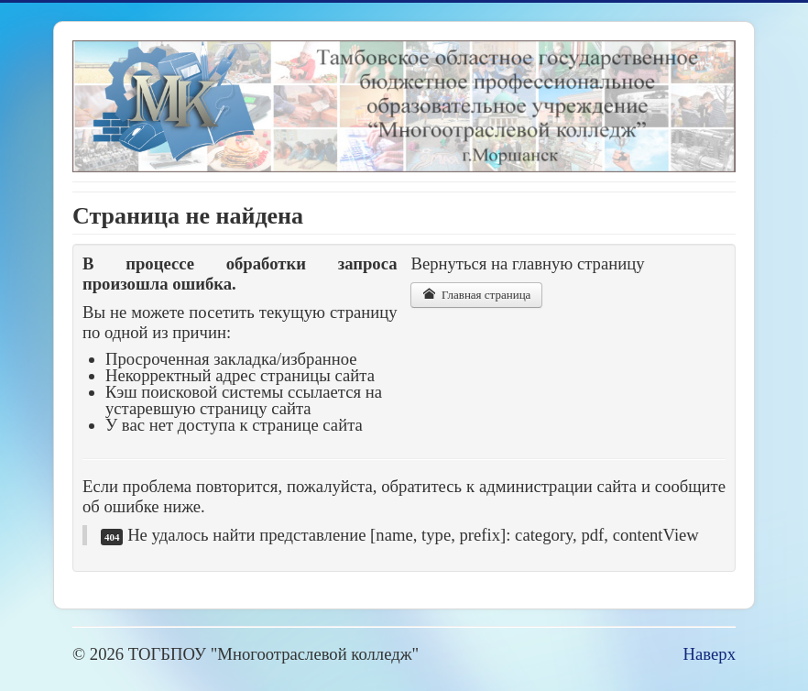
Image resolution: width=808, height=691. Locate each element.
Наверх (709, 654)
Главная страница (476, 295)
